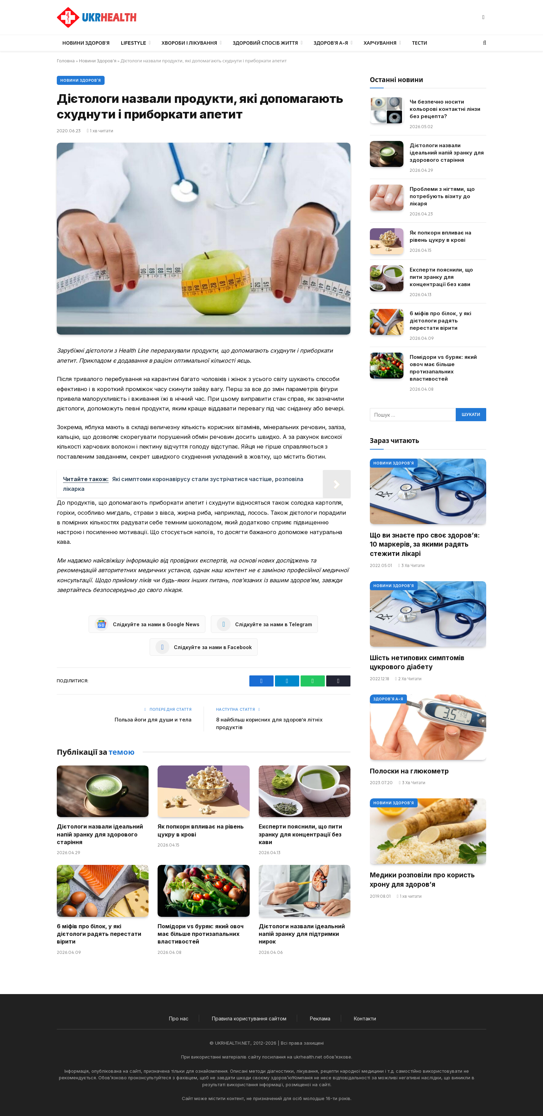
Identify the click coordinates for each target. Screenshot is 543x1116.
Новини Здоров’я (86, 43)
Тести (419, 43)
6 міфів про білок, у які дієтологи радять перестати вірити (99, 934)
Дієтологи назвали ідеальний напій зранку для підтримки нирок (302, 934)
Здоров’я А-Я (331, 43)
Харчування (380, 43)
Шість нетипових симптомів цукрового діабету (417, 662)
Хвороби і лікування (189, 43)
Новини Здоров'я (97, 60)
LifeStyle (133, 43)
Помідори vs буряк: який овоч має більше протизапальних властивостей (200, 934)
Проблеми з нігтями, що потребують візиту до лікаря (442, 196)
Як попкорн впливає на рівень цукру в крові (201, 830)
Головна (66, 60)
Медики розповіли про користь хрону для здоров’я (422, 879)
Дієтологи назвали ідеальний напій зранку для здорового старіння (100, 834)
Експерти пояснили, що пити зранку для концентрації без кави (300, 834)
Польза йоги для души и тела (153, 719)
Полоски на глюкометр (409, 771)
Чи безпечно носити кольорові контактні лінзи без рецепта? (445, 108)
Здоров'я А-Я (388, 699)
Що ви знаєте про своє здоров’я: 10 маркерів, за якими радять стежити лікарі (425, 544)
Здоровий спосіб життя (265, 43)
